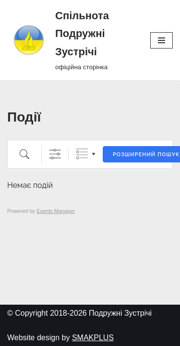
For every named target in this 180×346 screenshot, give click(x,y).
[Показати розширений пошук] (55, 154)
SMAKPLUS (93, 338)
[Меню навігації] (161, 40)
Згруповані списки (82, 154)
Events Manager (55, 211)
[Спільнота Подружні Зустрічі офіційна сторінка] (71, 40)
